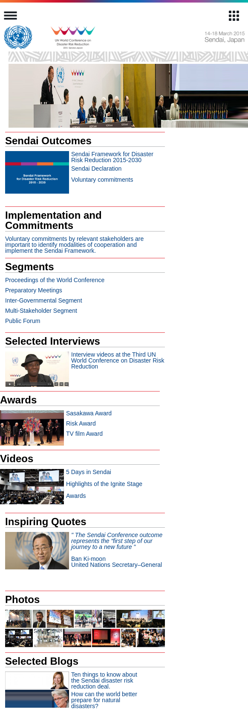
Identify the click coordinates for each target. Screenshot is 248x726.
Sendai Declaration (96, 168)
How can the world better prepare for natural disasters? (104, 700)
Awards (76, 495)
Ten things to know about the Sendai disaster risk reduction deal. (104, 680)
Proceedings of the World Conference (54, 280)
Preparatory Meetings (33, 290)
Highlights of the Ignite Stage (104, 483)
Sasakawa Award (89, 413)
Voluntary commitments (102, 179)
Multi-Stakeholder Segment (41, 310)
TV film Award (84, 433)
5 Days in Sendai (88, 472)
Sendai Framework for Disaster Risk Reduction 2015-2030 (112, 157)
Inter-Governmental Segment (43, 300)
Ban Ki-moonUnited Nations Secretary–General (116, 550)
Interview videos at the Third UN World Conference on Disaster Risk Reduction (117, 360)
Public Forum (22, 320)
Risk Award (81, 423)
